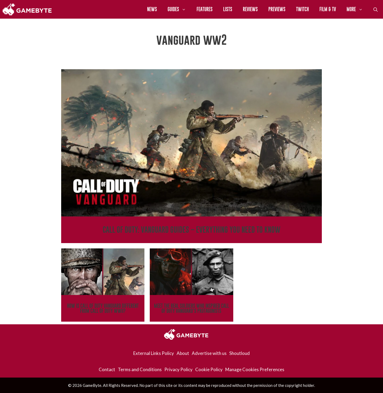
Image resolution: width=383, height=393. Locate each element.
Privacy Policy (178, 369)
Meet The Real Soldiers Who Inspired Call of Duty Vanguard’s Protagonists (191, 308)
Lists (227, 9)
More (357, 9)
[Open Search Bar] (375, 9)
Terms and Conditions (140, 369)
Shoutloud (239, 353)
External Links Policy (153, 353)
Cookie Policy (209, 369)
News (152, 9)
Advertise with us (209, 353)
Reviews (250, 9)
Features (205, 9)
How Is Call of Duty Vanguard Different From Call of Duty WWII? (103, 308)
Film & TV (327, 9)
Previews (276, 9)
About (183, 353)
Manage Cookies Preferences (254, 369)
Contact (107, 369)
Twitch (302, 9)
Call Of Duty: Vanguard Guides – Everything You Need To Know (191, 229)
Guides (179, 9)
